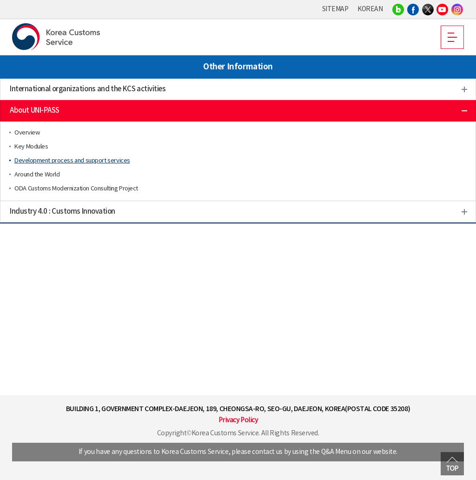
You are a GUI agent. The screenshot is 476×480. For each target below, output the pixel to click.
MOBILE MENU (452, 37)
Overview (27, 132)
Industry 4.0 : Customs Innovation (62, 212)
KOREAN (370, 9)
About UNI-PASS (35, 111)
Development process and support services (72, 160)
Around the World (37, 174)
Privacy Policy (238, 420)
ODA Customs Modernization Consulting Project (76, 188)
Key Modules (31, 146)
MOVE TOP (452, 463)
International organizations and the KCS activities (87, 89)
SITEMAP (335, 9)
